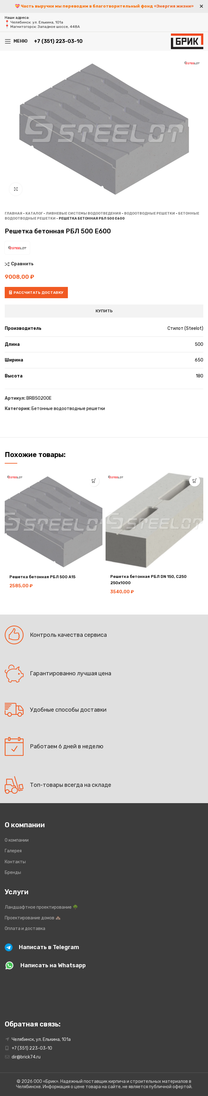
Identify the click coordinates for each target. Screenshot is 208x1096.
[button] (93, 480)
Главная (13, 213)
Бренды (13, 872)
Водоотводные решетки (149, 213)
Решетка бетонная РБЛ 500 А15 (45, 576)
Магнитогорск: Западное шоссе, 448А (45, 26)
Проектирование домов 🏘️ (33, 918)
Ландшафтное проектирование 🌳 (41, 907)
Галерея (13, 851)
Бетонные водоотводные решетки (68, 408)
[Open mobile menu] (16, 41)
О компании (17, 840)
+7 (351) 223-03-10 (58, 41)
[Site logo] (187, 41)
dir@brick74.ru (26, 1057)
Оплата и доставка (25, 928)
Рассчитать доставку (36, 292)
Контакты (15, 862)
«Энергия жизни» (174, 6)
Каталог (34, 213)
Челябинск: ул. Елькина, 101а (36, 22)
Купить (104, 311)
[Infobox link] (99, 947)
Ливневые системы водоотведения (83, 213)
